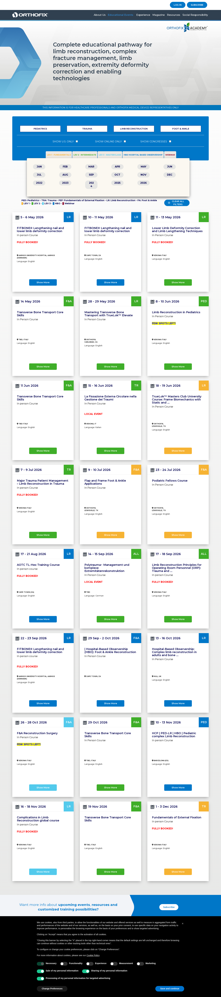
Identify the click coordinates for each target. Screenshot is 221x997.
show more (43, 282)
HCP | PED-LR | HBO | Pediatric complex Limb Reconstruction (174, 735)
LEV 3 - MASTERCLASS (110, 155)
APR (117, 166)
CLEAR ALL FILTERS (176, 203)
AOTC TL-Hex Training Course (38, 565)
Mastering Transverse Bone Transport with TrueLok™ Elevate (108, 314)
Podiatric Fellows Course (170, 480)
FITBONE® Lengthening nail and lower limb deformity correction (40, 229)
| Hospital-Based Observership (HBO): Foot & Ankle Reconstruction (110, 650)
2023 (65, 182)
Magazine (158, 14)
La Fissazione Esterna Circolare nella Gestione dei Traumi (110, 398)
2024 (91, 184)
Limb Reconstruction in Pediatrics (176, 312)
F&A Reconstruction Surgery (37, 733)
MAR (91, 166)
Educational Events (120, 14)
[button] (182, 923)
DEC (169, 174)
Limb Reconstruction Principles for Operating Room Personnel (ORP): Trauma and (177, 568)
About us (100, 14)
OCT (117, 174)
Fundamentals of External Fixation (176, 817)
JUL (39, 174)
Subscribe (168, 907)
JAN (39, 166)
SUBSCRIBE (197, 5)
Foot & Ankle (180, 128)
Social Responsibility (195, 14)
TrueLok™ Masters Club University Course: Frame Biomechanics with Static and (176, 399)
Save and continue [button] (169, 988)
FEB (65, 166)
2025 (117, 182)
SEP (91, 174)
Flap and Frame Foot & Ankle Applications (105, 482)
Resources (173, 14)
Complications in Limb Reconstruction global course (38, 819)
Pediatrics (40, 128)
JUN (169, 166)
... (168, 402)
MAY (143, 166)
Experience (143, 14)
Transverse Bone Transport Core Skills (40, 314)
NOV (143, 174)
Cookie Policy (93, 955)
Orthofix (34, 15)
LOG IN (178, 5)
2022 (39, 182)
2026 (143, 182)
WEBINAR (170, 155)
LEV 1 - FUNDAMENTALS (59, 155)
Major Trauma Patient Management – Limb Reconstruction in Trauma (42, 482)
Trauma (87, 128)
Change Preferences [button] (52, 988)
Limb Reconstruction (134, 128)
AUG (65, 174)
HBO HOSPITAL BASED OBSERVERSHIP (143, 155)
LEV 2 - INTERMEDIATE (85, 155)
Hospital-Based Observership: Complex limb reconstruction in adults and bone (174, 652)
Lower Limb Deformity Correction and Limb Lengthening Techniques (177, 229)
